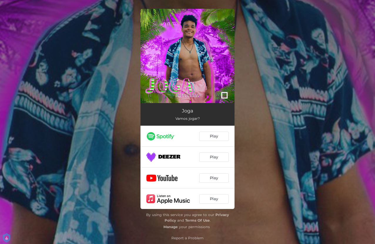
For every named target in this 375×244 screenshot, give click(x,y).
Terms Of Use (197, 220)
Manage (170, 227)
